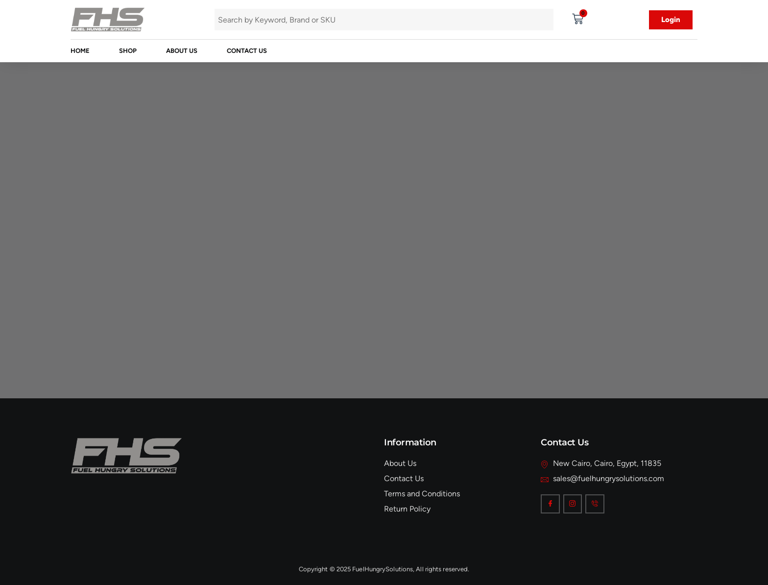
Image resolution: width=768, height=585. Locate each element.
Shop (128, 50)
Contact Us (247, 50)
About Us (181, 50)
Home (80, 50)
